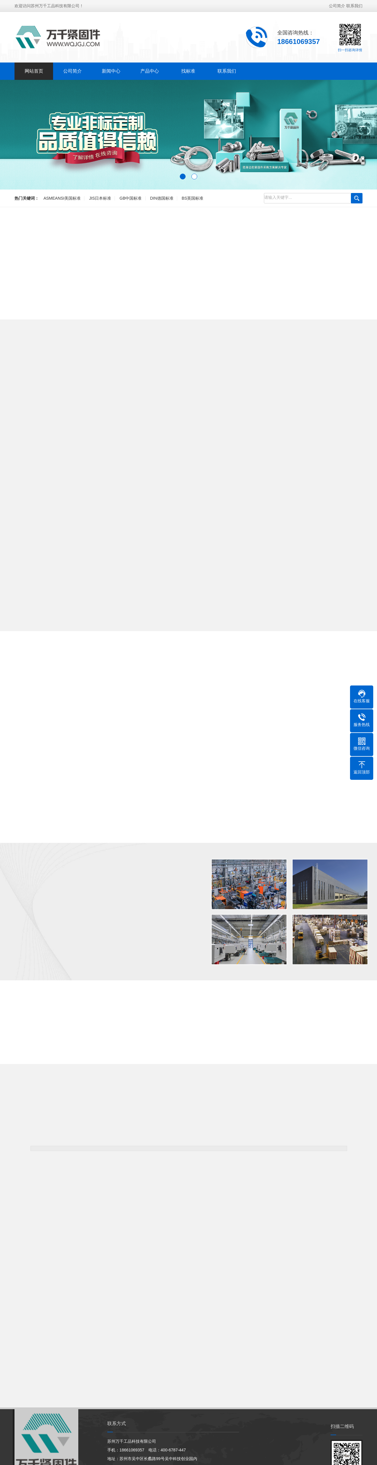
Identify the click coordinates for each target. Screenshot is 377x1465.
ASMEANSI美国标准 (62, 198)
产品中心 (149, 71)
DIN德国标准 (161, 198)
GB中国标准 (130, 198)
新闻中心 (111, 71)
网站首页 (34, 71)
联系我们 (354, 5)
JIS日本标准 (100, 198)
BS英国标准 (192, 198)
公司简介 (337, 5)
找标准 (188, 71)
